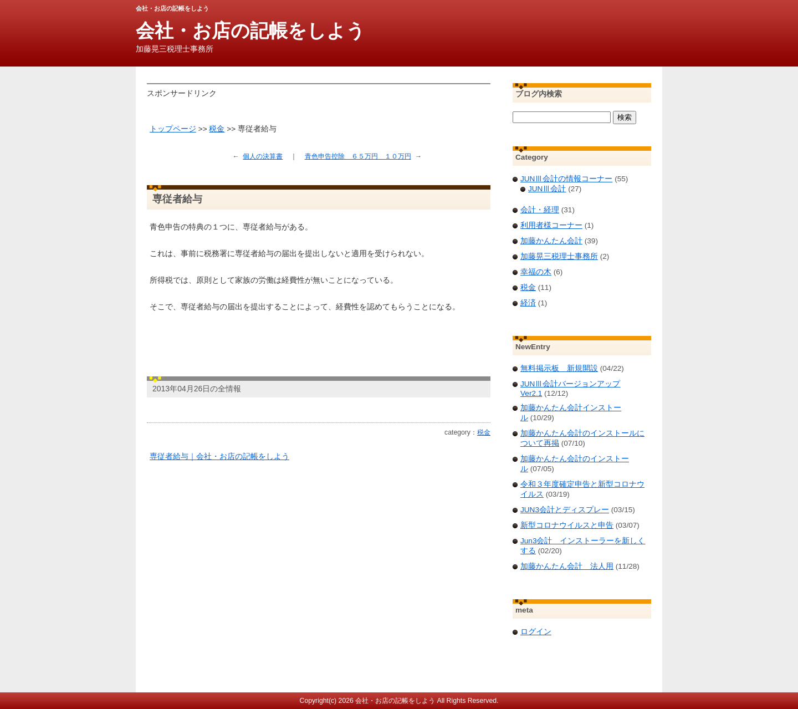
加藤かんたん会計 (551, 241)
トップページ (173, 129)
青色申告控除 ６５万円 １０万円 (358, 156)
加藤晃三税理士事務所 (559, 256)
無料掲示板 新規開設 (559, 368)
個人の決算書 (263, 156)
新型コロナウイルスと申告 (566, 525)
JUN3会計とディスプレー (564, 510)
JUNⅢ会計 (547, 189)
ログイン (535, 632)
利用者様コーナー (551, 225)
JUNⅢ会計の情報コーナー (566, 179)
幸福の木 (535, 272)
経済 (528, 303)
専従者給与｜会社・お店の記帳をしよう (219, 456)
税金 (216, 129)
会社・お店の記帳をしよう (250, 30)
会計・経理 (539, 210)
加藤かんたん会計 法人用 (566, 566)
